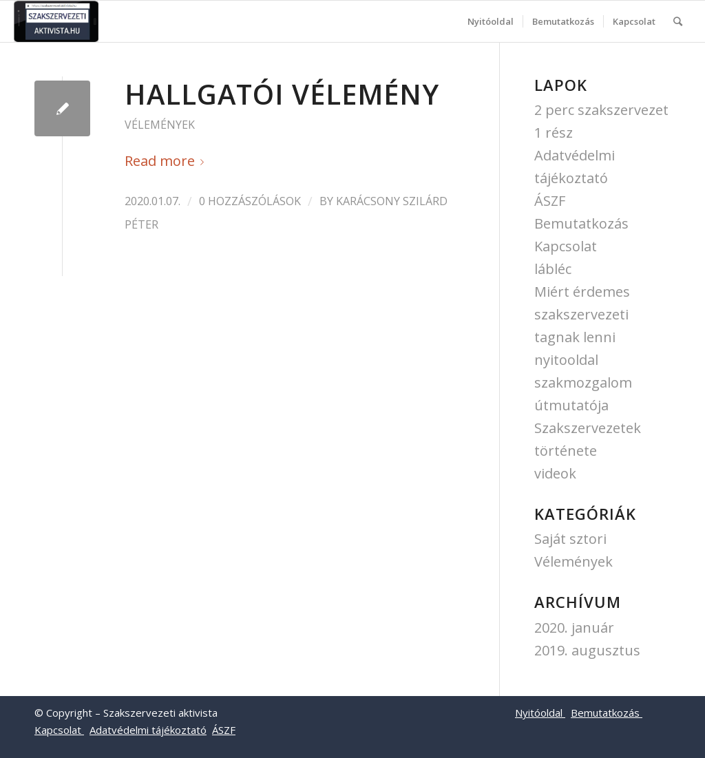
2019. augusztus (587, 650)
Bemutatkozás (581, 223)
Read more (167, 160)
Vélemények (160, 124)
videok (555, 473)
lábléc (552, 269)
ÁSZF (549, 200)
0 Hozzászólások (250, 201)
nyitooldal (566, 359)
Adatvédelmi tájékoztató (148, 730)
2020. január (574, 627)
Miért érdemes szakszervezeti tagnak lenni (582, 314)
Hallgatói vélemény (282, 94)
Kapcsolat (565, 246)
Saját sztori (570, 538)
